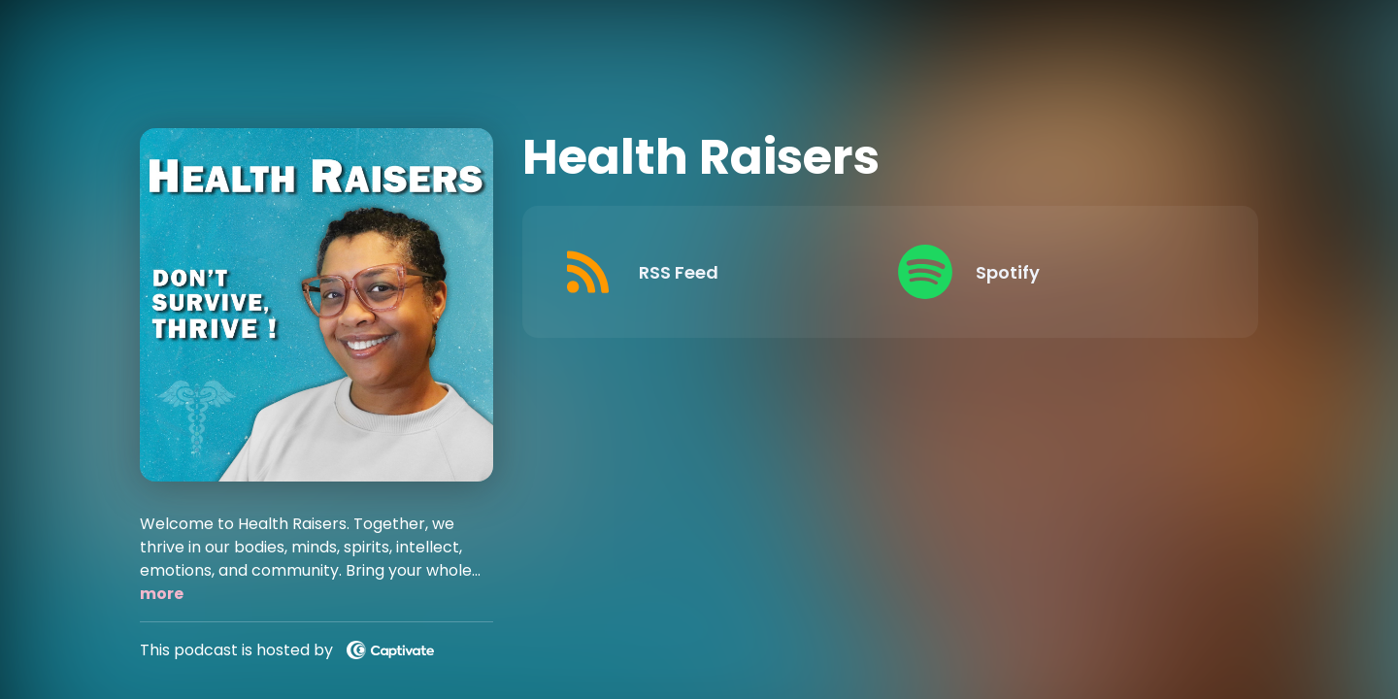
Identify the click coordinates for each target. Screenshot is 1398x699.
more (161, 593)
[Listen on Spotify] (1051, 272)
